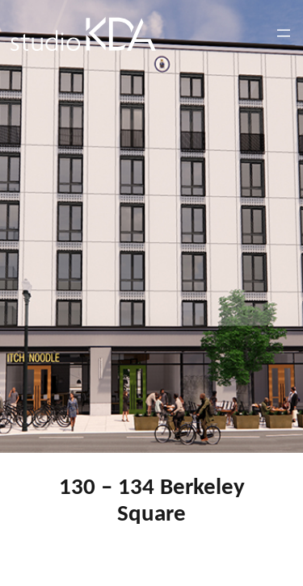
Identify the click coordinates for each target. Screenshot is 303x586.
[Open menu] (283, 33)
